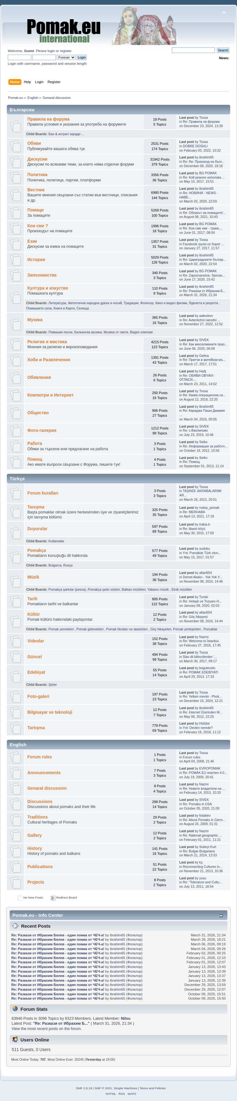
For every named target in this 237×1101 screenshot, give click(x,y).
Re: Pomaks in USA (197, 804)
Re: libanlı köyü (194, 529)
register (65, 51)
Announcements (43, 772)
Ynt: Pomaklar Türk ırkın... (202, 553)
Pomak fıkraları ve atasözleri (127, 629)
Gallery (34, 835)
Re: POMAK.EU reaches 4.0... (205, 773)
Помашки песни (60, 332)
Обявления (39, 377)
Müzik (33, 577)
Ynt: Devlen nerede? (198, 728)
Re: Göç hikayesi (195, 617)
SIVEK (204, 340)
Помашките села (38, 308)
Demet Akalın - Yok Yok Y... (202, 577)
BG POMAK (208, 173)
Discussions (39, 801)
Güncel (34, 657)
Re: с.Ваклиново (195, 430)
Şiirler (52, 684)
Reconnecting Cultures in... (202, 866)
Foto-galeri (38, 696)
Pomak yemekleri (61, 629)
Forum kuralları (42, 493)
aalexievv (206, 315)
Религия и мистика (47, 342)
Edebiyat (36, 672)
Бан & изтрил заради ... (66, 134)
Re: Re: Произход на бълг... (203, 161)
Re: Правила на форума (201, 121)
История (36, 259)
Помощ (34, 459)
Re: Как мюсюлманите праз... (205, 344)
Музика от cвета (116, 332)
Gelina (204, 355)
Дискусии (37, 159)
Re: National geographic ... (202, 835)
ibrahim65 (206, 157)
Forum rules (39, 757)
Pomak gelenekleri (90, 629)
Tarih (32, 599)
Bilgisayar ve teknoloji (49, 712)
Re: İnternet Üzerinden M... (202, 712)
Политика (37, 174)
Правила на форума (48, 119)
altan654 (205, 573)
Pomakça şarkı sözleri (104, 589)
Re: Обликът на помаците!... (204, 213)
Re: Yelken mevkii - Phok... (202, 696)
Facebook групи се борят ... (203, 244)
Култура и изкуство (47, 288)
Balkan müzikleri (133, 589)
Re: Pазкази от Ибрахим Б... (204, 291)
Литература (57, 303)
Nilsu (125, 1018)
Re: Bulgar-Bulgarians (199, 851)
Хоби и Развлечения (48, 359)
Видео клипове (141, 332)
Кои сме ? (37, 226)
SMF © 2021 (103, 1088)
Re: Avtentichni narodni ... (201, 320)
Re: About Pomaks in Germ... (204, 820)
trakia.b (204, 524)
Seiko (203, 442)
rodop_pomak (209, 507)
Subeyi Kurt (207, 847)
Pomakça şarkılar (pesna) (67, 589)
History (34, 848)
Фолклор (147, 303)
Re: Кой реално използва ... (204, 177)
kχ (201, 862)
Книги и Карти (64, 308)
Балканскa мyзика (88, 332)
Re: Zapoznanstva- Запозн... (204, 275)
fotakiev (205, 815)
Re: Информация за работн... (205, 446)
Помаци (35, 210)
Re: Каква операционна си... (204, 395)
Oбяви (34, 143)
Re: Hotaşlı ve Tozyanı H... (202, 601)
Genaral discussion (47, 788)
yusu (202, 878)
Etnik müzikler (182, 589)
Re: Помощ (191, 462)
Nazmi (203, 637)
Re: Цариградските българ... (204, 259)
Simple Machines (125, 1088)
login (51, 51)
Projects (35, 882)
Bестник (35, 190)
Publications (40, 866)
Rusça (68, 565)
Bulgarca (54, 565)
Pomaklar (210, 629)
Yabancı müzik (158, 589)
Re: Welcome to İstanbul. (201, 641)
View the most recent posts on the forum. (46, 1029)
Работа (34, 443)
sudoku (204, 548)
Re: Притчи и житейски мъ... (204, 360)
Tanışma (35, 507)
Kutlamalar (56, 541)
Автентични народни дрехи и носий (95, 303)
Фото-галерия (41, 430)
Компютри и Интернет (50, 395)
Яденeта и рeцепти (204, 303)
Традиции (131, 303)
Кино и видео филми (171, 303)
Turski (203, 597)
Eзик (32, 241)
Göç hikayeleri (160, 629)
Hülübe (204, 723)
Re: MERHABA (194, 512)
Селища (83, 308)
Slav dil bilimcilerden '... (200, 657)
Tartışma (36, 728)
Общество (38, 413)
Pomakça (36, 550)
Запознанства (41, 275)
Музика (34, 319)
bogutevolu (207, 668)
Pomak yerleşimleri (187, 629)
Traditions (37, 817)
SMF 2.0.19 (84, 1088)
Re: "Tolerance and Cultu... (202, 882)
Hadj (202, 371)
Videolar (35, 641)
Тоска (203, 117)
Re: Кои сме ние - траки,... (202, 228)
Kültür (33, 614)
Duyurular (37, 528)
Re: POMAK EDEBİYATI (200, 672)
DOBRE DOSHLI (195, 146)
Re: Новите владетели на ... (204, 788)
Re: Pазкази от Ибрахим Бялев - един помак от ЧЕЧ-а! (58, 935)
